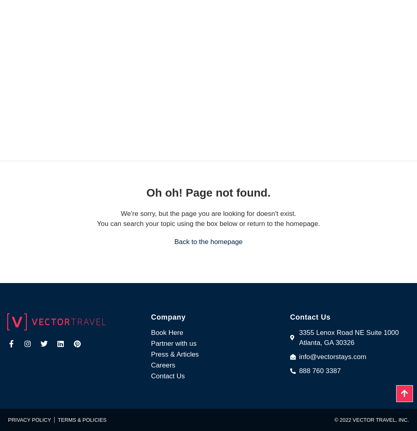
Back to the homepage (208, 242)
